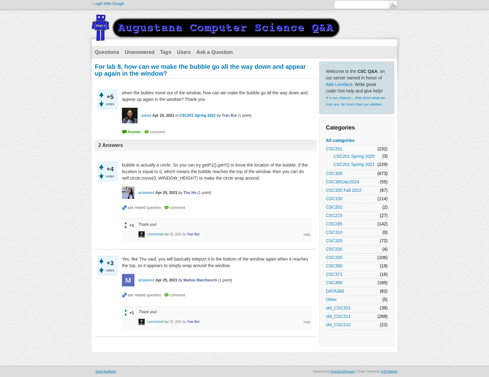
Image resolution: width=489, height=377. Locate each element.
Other (331, 299)
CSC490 (334, 282)
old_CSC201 (338, 307)
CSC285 (334, 223)
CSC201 (334, 148)
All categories (340, 140)
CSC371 (334, 274)
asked (146, 115)
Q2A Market (389, 371)
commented (155, 234)
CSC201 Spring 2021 (354, 164)
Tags (165, 52)
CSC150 (334, 198)
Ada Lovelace (339, 84)
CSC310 (334, 232)
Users (184, 52)
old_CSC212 (338, 324)
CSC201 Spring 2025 (354, 156)
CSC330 (334, 249)
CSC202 (334, 207)
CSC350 (334, 265)
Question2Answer (342, 371)
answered (146, 193)
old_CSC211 (338, 316)
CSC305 (334, 173)
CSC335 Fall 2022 (343, 190)
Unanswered (139, 52)
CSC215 (334, 215)
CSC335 (334, 257)
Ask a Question (214, 52)
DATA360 (335, 291)
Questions (107, 52)
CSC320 (334, 240)
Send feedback (105, 371)
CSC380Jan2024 (342, 181)
